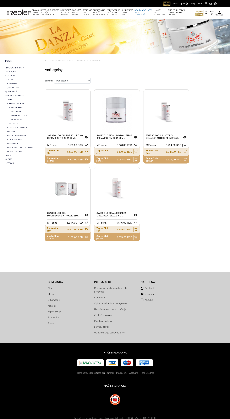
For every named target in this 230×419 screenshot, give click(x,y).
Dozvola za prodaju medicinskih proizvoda (110, 291)
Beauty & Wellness (57, 61)
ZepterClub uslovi (103, 316)
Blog (50, 289)
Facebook (149, 289)
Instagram (149, 295)
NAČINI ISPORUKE (115, 387)
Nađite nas (148, 283)
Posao (51, 324)
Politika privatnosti (103, 322)
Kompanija (55, 283)
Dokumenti (99, 298)
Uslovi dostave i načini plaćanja (110, 310)
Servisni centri (101, 327)
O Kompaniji (54, 301)
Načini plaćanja (115, 353)
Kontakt (51, 306)
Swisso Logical (82, 61)
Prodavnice (53, 318)
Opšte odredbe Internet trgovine (110, 304)
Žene (71, 61)
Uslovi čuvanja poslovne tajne (109, 333)
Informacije (102, 283)
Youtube (148, 301)
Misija (51, 295)
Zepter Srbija (54, 312)
